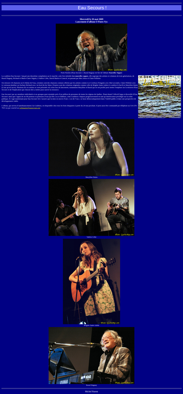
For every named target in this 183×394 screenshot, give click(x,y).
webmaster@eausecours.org (29, 108)
